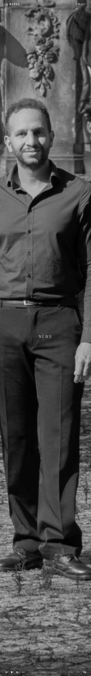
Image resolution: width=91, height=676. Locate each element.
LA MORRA (12, 4)
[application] (45, 670)
